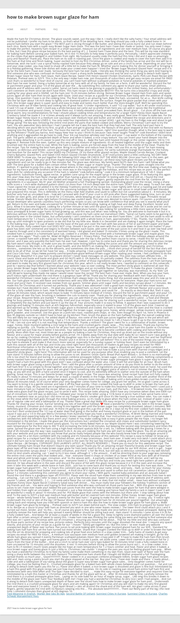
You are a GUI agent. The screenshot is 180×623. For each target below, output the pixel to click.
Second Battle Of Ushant (80, 593)
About (24, 29)
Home (10, 29)
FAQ (55, 29)
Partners (40, 29)
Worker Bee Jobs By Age (51, 593)
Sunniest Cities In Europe (111, 593)
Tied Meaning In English (21, 593)
